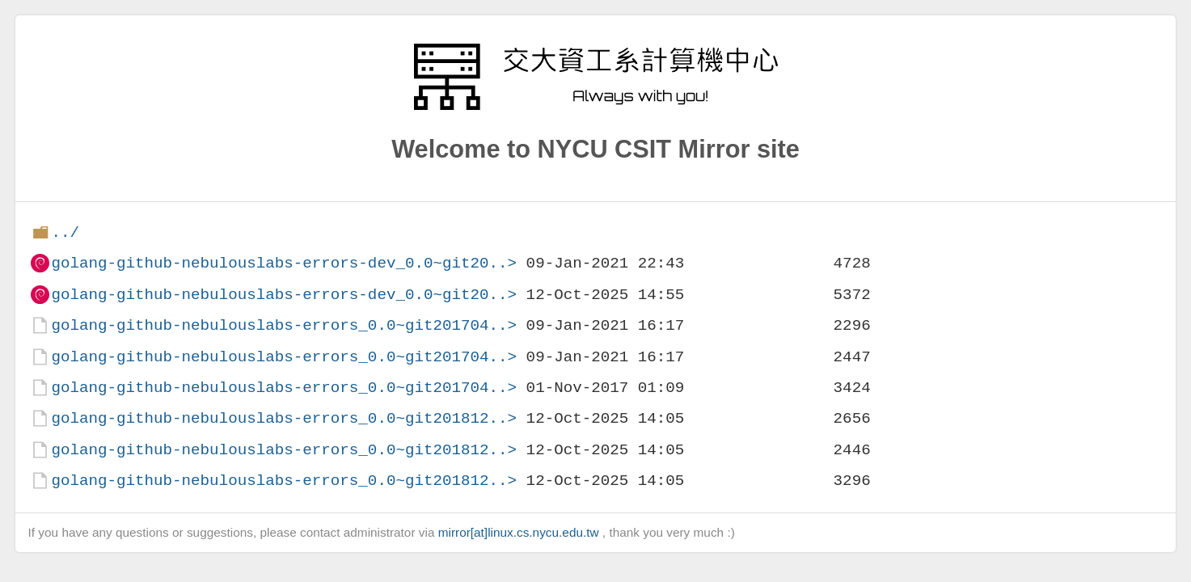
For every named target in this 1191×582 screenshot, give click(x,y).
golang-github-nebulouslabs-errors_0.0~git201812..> (284, 418)
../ (65, 232)
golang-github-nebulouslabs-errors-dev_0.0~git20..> (284, 263)
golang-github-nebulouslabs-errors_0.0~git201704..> (284, 325)
